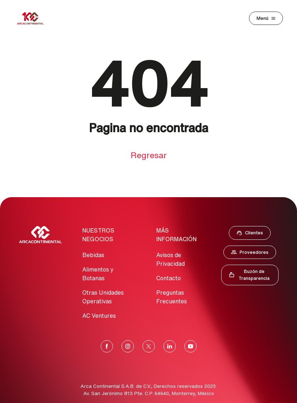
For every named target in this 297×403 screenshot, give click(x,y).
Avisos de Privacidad (170, 259)
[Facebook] (107, 346)
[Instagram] (128, 346)
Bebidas (93, 255)
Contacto (168, 278)
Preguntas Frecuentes (171, 297)
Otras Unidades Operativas (103, 297)
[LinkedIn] (169, 346)
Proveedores (253, 253)
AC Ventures (99, 315)
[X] (149, 346)
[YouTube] (190, 346)
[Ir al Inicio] (40, 234)
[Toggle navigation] (266, 18)
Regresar (149, 155)
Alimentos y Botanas (98, 273)
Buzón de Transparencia (253, 275)
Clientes (252, 234)
